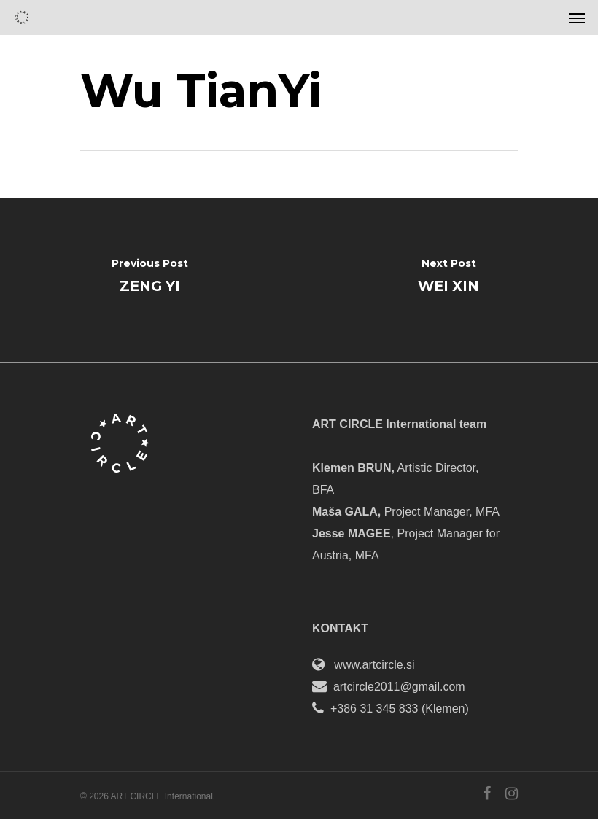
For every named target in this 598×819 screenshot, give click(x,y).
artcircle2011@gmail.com (399, 686)
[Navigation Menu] (577, 17)
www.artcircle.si (374, 665)
